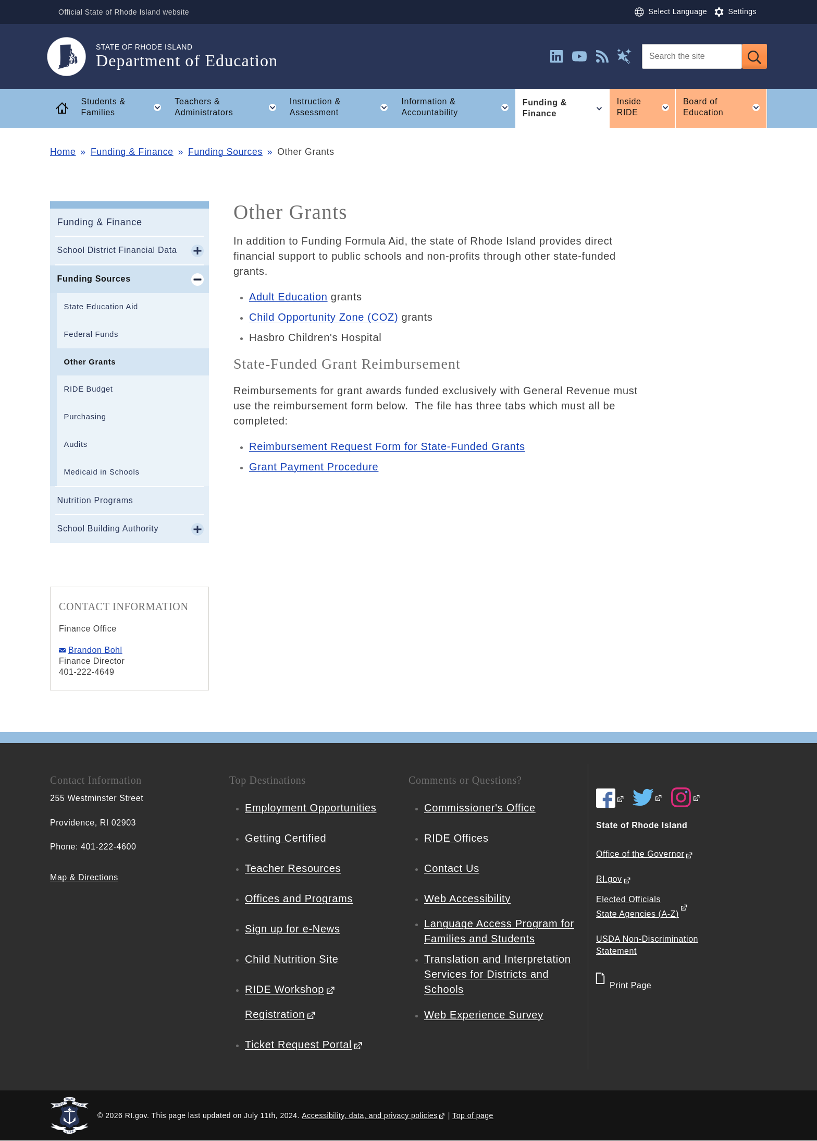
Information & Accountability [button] (458, 107)
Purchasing (85, 416)
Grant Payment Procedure (313, 466)
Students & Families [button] (124, 107)
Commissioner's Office (480, 808)
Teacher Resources (293, 868)
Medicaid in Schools (102, 472)
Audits (76, 444)
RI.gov (609, 879)
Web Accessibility (467, 898)
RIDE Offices (456, 838)
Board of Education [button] (725, 107)
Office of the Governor (640, 853)
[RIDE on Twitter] (648, 797)
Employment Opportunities (310, 808)
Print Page (630, 985)
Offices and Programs (299, 898)
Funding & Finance (132, 152)
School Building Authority (108, 528)
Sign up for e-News (292, 928)
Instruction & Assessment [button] (342, 107)
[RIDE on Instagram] (686, 797)
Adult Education (288, 296)
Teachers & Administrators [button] (228, 107)
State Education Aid (101, 306)
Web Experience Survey (483, 1015)
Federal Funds (91, 334)
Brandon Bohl (95, 650)
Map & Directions (84, 877)
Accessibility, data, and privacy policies (369, 1115)
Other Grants (90, 362)
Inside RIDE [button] (646, 107)
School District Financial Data (117, 250)
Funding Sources (225, 152)
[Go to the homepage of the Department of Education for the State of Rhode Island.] (73, 57)
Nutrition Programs (95, 500)
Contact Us (451, 868)
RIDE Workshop (284, 989)
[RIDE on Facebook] (610, 798)
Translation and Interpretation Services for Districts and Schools (497, 974)
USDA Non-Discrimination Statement (647, 944)
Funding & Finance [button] (566, 108)
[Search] (692, 56)
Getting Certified (285, 838)
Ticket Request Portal (298, 1044)
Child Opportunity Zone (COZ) (323, 317)
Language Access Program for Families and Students (499, 931)
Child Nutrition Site (292, 959)
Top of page (472, 1115)
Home (63, 152)
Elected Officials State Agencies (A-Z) (637, 907)
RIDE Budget (88, 389)
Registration (275, 1014)
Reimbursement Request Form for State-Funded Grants (387, 446)
